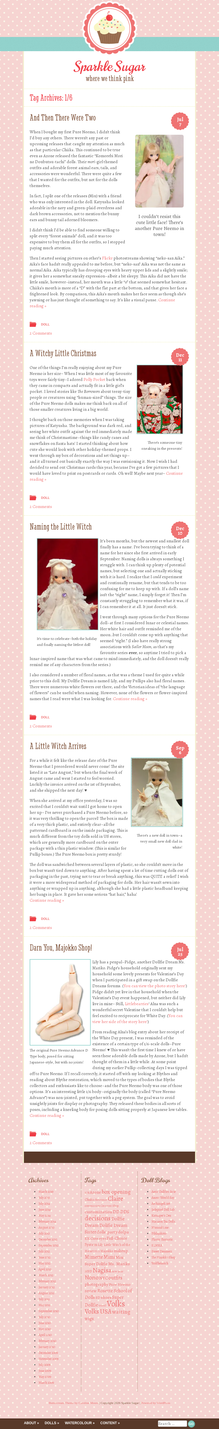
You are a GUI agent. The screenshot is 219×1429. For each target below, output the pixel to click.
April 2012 (44, 1269)
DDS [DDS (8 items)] (124, 1211)
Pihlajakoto (158, 1233)
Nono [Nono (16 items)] (92, 1277)
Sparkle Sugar (109, 66)
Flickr (107, 258)
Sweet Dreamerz (161, 1251)
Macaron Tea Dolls (163, 1221)
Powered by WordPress (155, 1403)
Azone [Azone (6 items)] (95, 1192)
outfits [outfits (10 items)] (115, 1277)
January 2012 (46, 1287)
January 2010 (46, 1347)
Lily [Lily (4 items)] (100, 1244)
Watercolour (78, 1423)
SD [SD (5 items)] (98, 1297)
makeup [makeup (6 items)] (121, 1251)
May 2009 (44, 1376)
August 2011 (46, 1293)
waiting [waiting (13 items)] (121, 1312)
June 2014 (44, 1209)
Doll (45, 324)
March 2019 (45, 1191)
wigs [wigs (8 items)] (89, 1318)
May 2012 (44, 1263)
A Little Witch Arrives (58, 746)
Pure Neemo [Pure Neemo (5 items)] (119, 1284)
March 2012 (45, 1275)
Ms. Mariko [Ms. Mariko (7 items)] (119, 1264)
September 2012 (48, 1245)
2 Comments (41, 333)
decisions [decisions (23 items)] (98, 1218)
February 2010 (47, 1341)
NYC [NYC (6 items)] (103, 1278)
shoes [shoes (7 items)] (106, 1297)
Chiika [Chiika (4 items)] (89, 1199)
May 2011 (44, 1305)
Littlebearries (137, 1004)
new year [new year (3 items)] (117, 1271)
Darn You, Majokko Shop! (61, 947)
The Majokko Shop (163, 1257)
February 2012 (47, 1281)
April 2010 (45, 1335)
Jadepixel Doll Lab (163, 1209)
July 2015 (44, 1197)
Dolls (50, 1423)
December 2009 (48, 1353)
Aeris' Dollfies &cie (163, 1191)
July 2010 (44, 1317)
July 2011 (44, 1299)
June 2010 (44, 1323)
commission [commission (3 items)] (92, 1206)
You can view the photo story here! (154, 986)
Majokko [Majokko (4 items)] (106, 1250)
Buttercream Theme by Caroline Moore (73, 1403)
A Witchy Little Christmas (63, 353)
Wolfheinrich (159, 1263)
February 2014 (47, 1221)
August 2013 (46, 1227)
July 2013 (44, 1233)
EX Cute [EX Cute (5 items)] (91, 1238)
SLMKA (156, 1245)
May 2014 (44, 1215)
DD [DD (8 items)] (116, 1211)
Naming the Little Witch (61, 526)
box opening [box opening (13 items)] (116, 1192)
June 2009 (44, 1370)
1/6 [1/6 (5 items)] (87, 1192)
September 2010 (48, 1311)
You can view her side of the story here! (137, 1018)
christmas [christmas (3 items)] (100, 1200)
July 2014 (44, 1203)
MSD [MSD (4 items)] (88, 1271)
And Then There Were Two (63, 117)
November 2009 (48, 1359)
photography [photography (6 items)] (96, 1284)
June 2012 (44, 1257)
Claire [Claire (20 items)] (115, 1198)
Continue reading (130, 699)
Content (108, 1423)
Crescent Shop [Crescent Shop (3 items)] (110, 1206)
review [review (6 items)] (91, 1291)
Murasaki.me (160, 1227)
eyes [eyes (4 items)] (102, 1238)
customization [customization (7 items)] (98, 1212)
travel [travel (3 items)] (102, 1305)
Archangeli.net (160, 1203)
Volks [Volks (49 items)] (116, 1303)
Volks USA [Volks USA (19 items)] (98, 1311)
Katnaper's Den (161, 1215)
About (30, 1423)
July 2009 (44, 1364)
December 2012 (47, 1239)
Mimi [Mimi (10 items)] (109, 1257)
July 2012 (44, 1251)
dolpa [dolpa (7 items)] (123, 1232)
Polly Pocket (95, 379)
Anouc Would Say (162, 1197)
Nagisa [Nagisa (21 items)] (102, 1270)
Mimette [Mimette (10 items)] (94, 1257)
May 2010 (44, 1329)
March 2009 (46, 1382)
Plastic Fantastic (162, 1239)
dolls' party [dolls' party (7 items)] (107, 1232)
